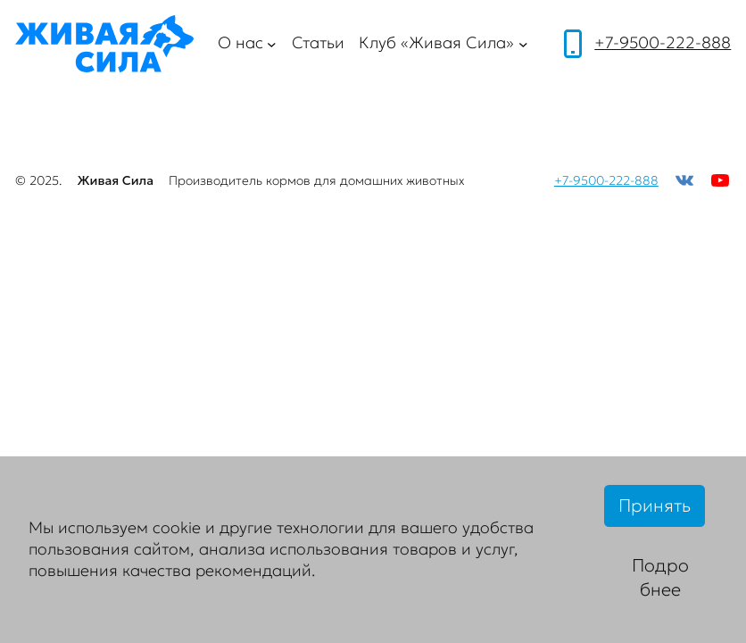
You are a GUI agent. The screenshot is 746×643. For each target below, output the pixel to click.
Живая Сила (115, 180)
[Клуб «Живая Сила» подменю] (523, 44)
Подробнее (660, 577)
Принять (654, 505)
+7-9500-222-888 (662, 43)
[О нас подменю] (272, 44)
